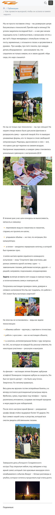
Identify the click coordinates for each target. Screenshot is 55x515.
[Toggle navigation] (50, 2)
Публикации (13, 8)
